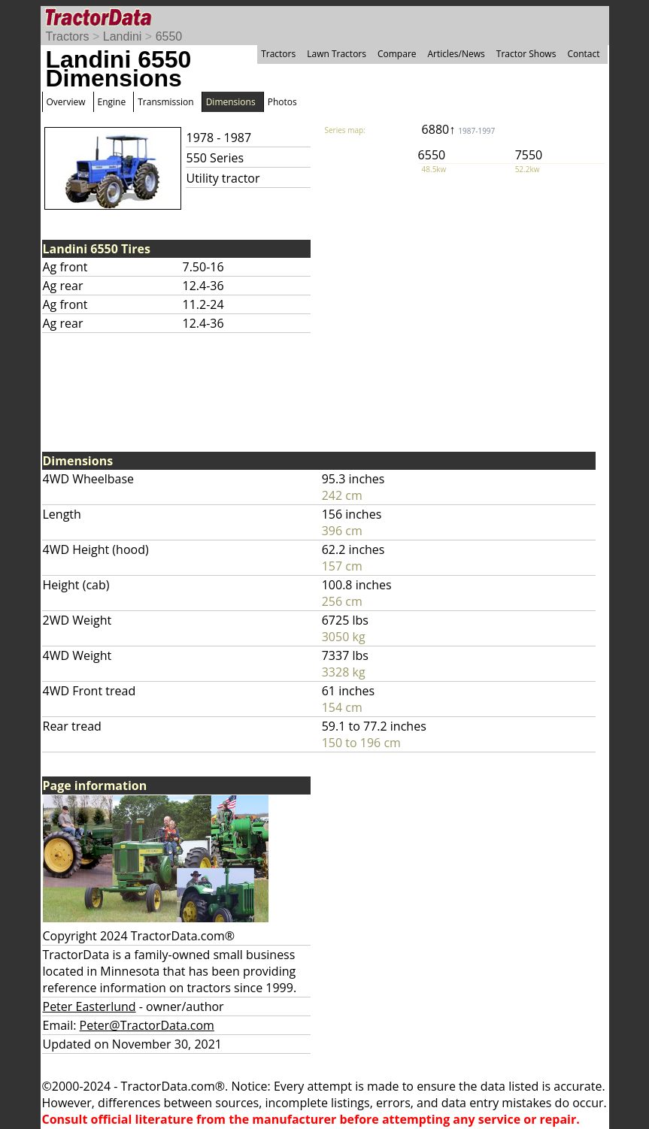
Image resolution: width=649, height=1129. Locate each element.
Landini (122, 36)
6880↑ (459, 129)
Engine (112, 101)
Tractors (67, 36)
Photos (282, 101)
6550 (169, 36)
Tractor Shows (526, 53)
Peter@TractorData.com (147, 1025)
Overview (66, 101)
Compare (397, 53)
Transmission (165, 101)
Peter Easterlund (89, 1006)
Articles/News (456, 53)
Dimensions (231, 101)
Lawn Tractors (336, 53)
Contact (583, 53)
